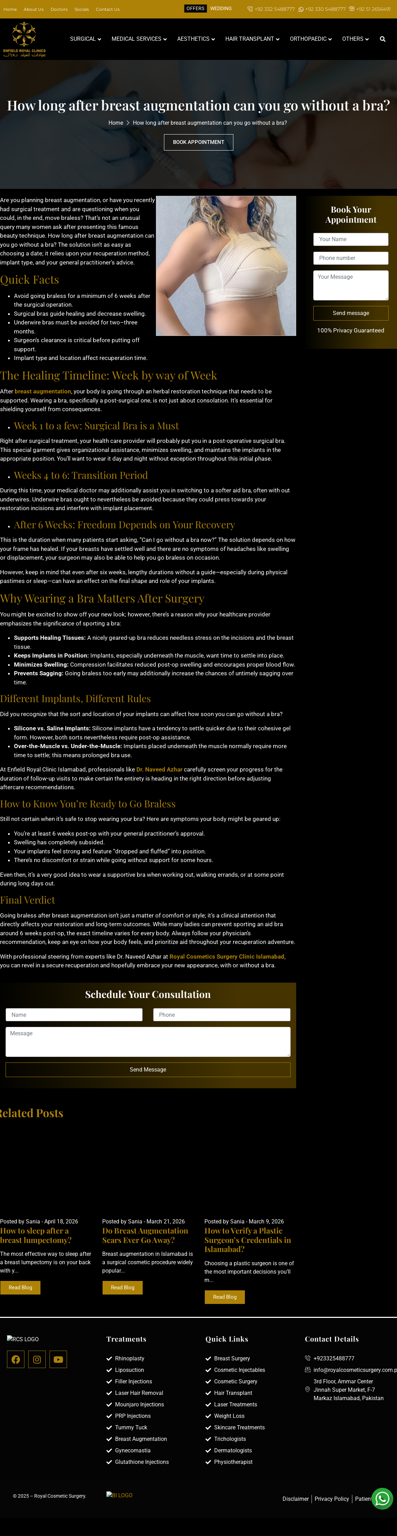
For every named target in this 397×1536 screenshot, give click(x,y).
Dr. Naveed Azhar (159, 769)
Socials (82, 9)
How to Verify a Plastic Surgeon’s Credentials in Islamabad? (247, 1239)
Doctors (59, 9)
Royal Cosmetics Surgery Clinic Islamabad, (227, 956)
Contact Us (108, 9)
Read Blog (20, 1287)
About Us (34, 9)
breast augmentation (43, 391)
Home (10, 9)
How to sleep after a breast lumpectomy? (36, 1235)
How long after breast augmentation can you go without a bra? (210, 123)
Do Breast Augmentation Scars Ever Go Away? (145, 1235)
